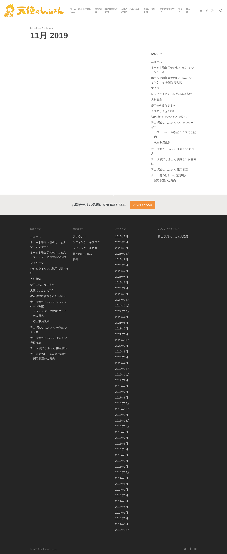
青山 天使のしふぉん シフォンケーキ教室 (173, 125)
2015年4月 (121, 449)
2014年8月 (121, 483)
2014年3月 (121, 512)
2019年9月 (121, 380)
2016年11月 (122, 409)
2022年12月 (122, 311)
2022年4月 (121, 317)
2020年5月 (121, 357)
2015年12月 (122, 420)
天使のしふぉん (82, 253)
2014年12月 (122, 472)
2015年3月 (121, 455)
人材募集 (156, 99)
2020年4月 (121, 363)
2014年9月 (121, 478)
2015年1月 (121, 466)
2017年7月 (121, 391)
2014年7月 (121, 489)
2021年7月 (121, 328)
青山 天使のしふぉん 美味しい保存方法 (173, 161)
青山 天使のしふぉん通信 (173, 236)
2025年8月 (121, 265)
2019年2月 (121, 386)
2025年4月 (121, 276)
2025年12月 (122, 253)
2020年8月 (121, 351)
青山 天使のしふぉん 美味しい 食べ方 (172, 151)
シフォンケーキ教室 (85, 248)
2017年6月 (121, 397)
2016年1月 (121, 414)
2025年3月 (121, 282)
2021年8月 (121, 322)
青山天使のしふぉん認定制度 (169, 175)
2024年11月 (122, 305)
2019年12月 (122, 368)
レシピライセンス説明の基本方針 (171, 93)
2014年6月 (121, 495)
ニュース (156, 61)
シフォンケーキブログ (86, 242)
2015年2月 (121, 460)
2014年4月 (121, 506)
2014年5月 (121, 501)
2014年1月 (121, 524)
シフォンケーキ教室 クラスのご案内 (175, 134)
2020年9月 (121, 345)
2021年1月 (121, 334)
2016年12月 (122, 403)
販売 (75, 259)
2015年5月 (121, 443)
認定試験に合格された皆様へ (169, 116)
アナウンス (79, 236)
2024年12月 (122, 299)
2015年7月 (121, 437)
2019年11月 (122, 374)
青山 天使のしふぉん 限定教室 (169, 169)
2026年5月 (121, 236)
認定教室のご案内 (165, 180)
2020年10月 (122, 340)
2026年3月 (121, 242)
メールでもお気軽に (142, 204)
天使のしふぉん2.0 (162, 111)
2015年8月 (121, 432)
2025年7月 (121, 271)
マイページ (158, 88)
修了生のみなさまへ (163, 105)
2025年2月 (121, 288)
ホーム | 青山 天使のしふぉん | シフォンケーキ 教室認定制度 (172, 80)
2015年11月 (122, 426)
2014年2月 (121, 518)
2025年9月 (121, 259)
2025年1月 (121, 294)
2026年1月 (121, 248)
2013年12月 (122, 529)
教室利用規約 (162, 142)
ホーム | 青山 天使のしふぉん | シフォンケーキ (172, 70)
